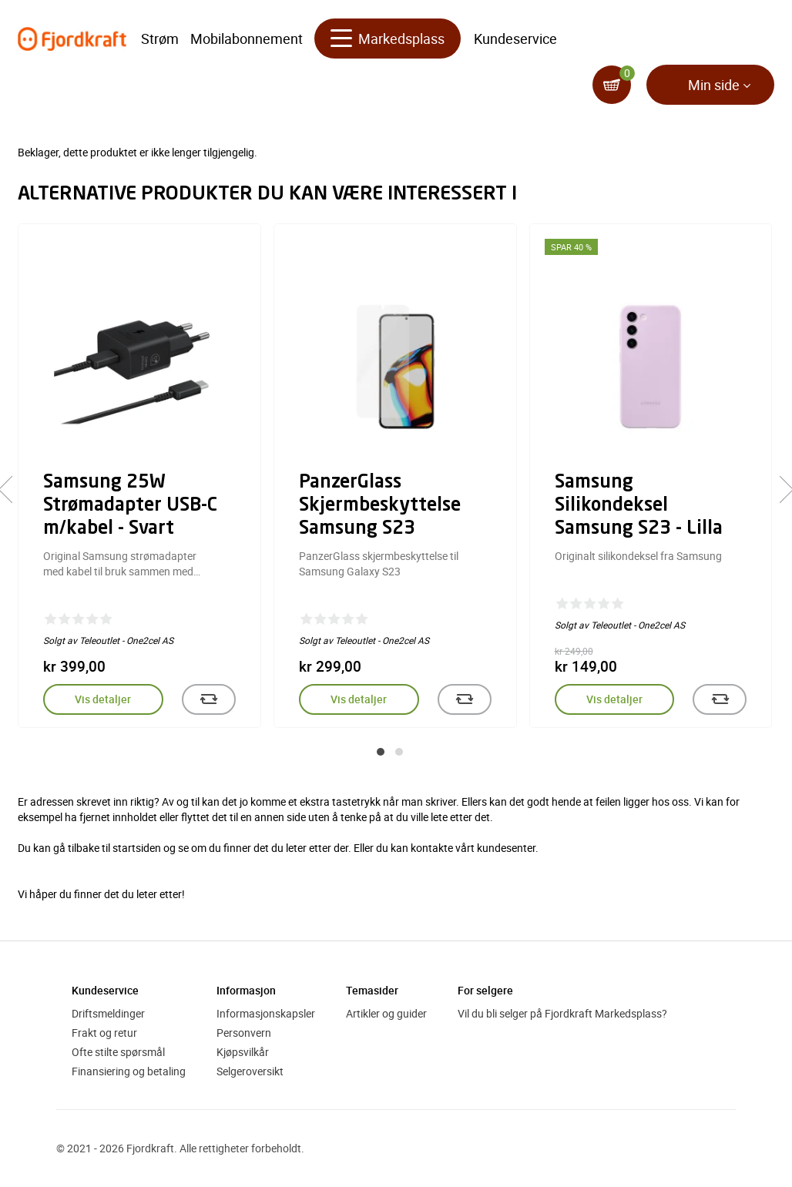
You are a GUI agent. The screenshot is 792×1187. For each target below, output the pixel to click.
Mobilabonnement (246, 38)
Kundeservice (515, 38)
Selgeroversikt (250, 1071)
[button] (380, 751)
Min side (714, 84)
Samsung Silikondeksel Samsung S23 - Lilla (639, 506)
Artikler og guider (386, 1013)
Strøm (160, 38)
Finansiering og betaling (129, 1071)
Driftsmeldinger (108, 1013)
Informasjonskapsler (265, 1013)
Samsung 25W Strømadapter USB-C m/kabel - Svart (130, 506)
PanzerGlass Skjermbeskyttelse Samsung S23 (380, 506)
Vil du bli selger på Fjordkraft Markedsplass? (562, 1013)
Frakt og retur (104, 1032)
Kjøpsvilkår (242, 1051)
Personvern (243, 1032)
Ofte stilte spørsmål (118, 1051)
